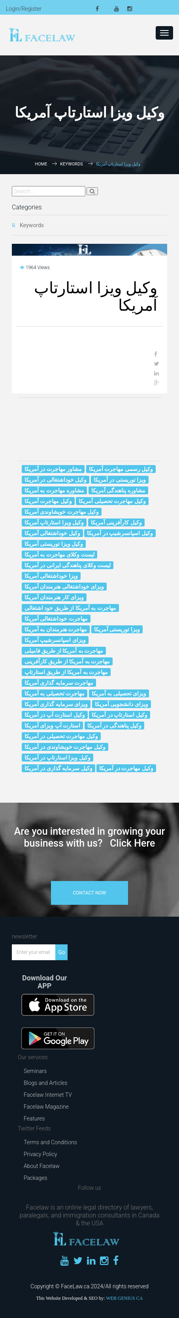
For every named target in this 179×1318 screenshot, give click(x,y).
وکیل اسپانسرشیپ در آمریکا (120, 533)
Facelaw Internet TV (48, 1095)
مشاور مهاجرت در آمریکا (53, 469)
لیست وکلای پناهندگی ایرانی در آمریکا (67, 565)
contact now (89, 893)
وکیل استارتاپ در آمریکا (119, 715)
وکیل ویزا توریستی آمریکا (53, 544)
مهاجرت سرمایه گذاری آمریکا (58, 683)
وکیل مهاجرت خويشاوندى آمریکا (61, 512)
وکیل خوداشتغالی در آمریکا (55, 480)
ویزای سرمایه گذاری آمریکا (56, 704)
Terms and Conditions (50, 1142)
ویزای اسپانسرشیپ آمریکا (55, 640)
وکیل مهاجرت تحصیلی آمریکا (112, 501)
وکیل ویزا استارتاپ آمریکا (54, 522)
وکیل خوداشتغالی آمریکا (52, 533)
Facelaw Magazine (46, 1106)
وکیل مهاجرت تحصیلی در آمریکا (61, 736)
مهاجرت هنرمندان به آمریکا (55, 629)
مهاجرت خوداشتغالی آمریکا (56, 618)
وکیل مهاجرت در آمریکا (126, 768)
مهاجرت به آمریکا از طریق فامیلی (63, 651)
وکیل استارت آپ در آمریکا (54, 715)
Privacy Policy (40, 1154)
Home (41, 164)
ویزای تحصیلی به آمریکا (119, 693)
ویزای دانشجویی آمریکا (121, 704)
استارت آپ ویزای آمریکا (52, 725)
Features (34, 1118)
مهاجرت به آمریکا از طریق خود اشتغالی (70, 608)
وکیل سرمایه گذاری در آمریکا (58, 768)
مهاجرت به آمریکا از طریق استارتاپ (66, 672)
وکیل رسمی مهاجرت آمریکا (121, 469)
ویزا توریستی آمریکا (117, 629)
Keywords (71, 164)
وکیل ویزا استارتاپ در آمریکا (57, 757)
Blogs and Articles (45, 1083)
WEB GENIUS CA (124, 1298)
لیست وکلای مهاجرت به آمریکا (59, 554)
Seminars (35, 1071)
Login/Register (23, 9)
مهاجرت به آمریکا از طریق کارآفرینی (67, 661)
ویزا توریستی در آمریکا (120, 480)
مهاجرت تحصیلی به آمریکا (54, 693)
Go (61, 952)
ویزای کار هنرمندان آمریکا (54, 597)
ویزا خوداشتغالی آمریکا (51, 576)
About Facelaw (42, 1166)
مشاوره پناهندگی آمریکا (118, 490)
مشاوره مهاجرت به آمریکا (54, 490)
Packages (35, 1178)
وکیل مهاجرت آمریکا (48, 501)
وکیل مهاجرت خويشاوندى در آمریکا (65, 747)
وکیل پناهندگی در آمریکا (114, 725)
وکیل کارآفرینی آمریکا (116, 522)
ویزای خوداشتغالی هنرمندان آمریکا (64, 586)
